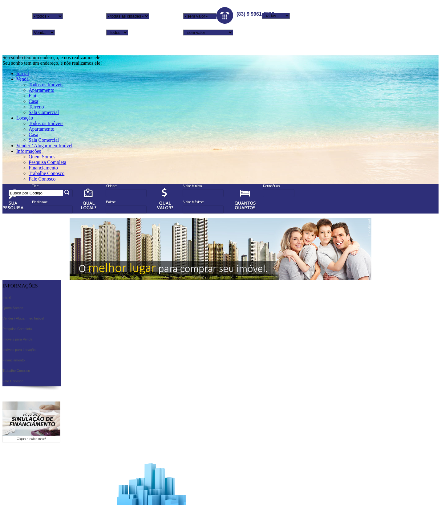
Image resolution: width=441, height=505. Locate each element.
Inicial (22, 73)
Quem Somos (42, 156)
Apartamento (42, 90)
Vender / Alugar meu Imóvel (44, 145)
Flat (32, 95)
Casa (33, 101)
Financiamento (43, 167)
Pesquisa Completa (47, 162)
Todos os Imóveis (46, 84)
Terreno (36, 106)
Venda (22, 79)
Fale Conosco (42, 178)
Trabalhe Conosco (46, 173)
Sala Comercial (44, 112)
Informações (28, 151)
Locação (24, 117)
